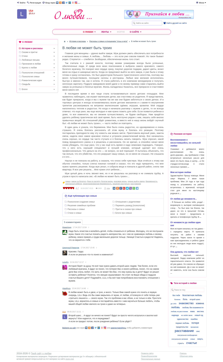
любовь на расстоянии (179, 311)
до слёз (173, 303)
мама (192, 311)
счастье (191, 343)
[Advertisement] (37, 140)
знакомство (186, 303)
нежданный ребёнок (73, 184)
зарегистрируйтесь (118, 328)
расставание (136, 184)
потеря (195, 323)
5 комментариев (72, 222)
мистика (200, 311)
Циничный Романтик (70, 248)
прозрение (195, 327)
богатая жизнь (107, 181)
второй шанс (195, 299)
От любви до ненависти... (183, 199)
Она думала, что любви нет (184, 252)
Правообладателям (149, 356)
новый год (199, 315)
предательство (182, 327)
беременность (151, 181)
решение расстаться (121, 184)
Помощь (183, 353)
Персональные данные (150, 359)
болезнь (177, 299)
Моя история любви (180, 172)
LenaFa (65, 262)
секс (198, 331)
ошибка (194, 319)
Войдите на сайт (69, 328)
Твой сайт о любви (41, 353)
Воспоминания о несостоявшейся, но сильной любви (185, 143)
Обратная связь (186, 356)
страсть (181, 343)
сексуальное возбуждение (187, 335)
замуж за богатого (78, 181)
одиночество (182, 319)
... (68, 2)
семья (67, 181)
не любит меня (186, 315)
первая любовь (182, 323)
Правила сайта (147, 353)
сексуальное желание (180, 339)
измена (200, 303)
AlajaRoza (66, 288)
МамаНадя (66, 227)
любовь (175, 307)
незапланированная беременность (97, 184)
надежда (175, 315)
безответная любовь (192, 295)
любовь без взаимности (192, 307)
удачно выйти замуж (136, 181)
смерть (200, 339)
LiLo (31, 10)
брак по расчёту (93, 181)
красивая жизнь (120, 181)
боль (185, 299)
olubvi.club (69, 359)
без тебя (176, 295)
